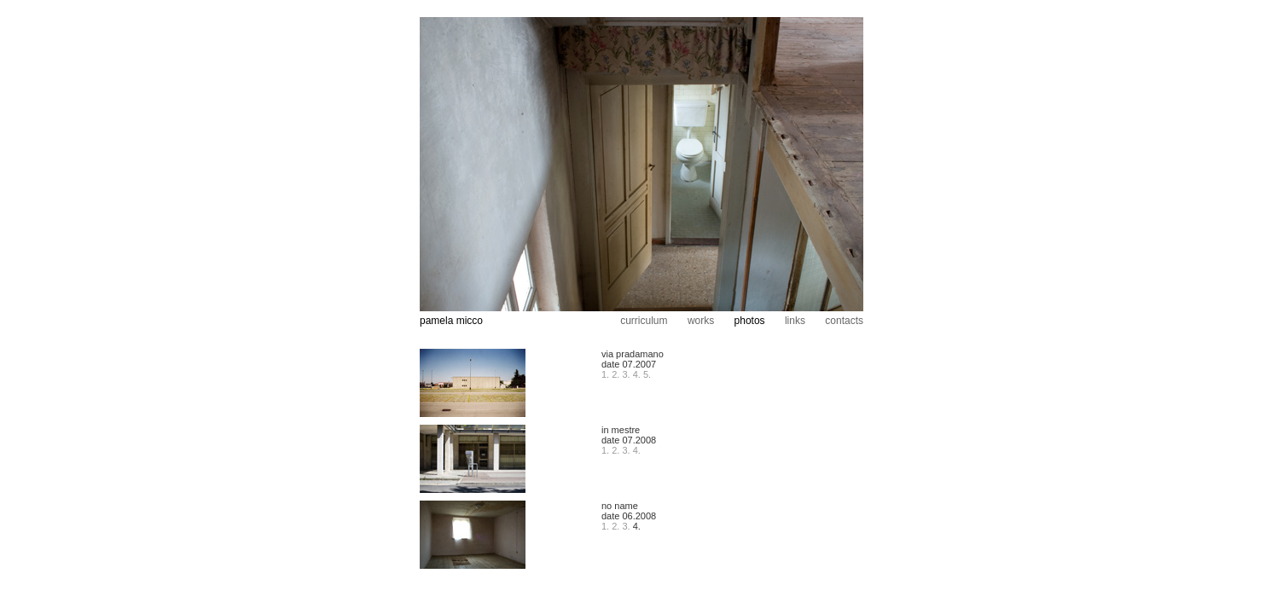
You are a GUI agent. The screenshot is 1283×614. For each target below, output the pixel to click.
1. (605, 374)
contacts (844, 321)
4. (637, 374)
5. (647, 374)
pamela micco (451, 321)
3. (626, 374)
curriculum (643, 321)
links (795, 321)
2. (615, 374)
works (701, 321)
